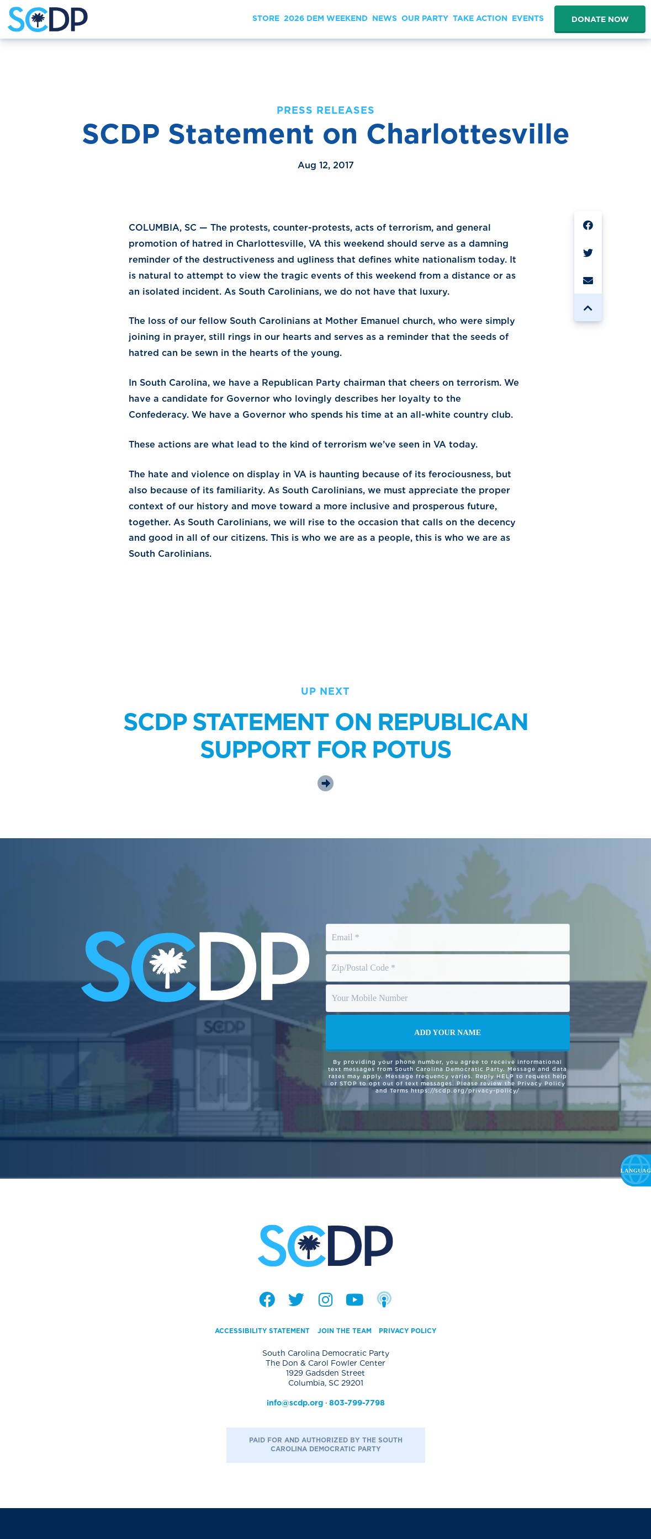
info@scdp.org (295, 1433)
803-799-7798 (357, 1433)
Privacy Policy (420, 1361)
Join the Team (346, 1361)
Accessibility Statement (253, 1361)
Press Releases (326, 110)
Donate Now (600, 19)
